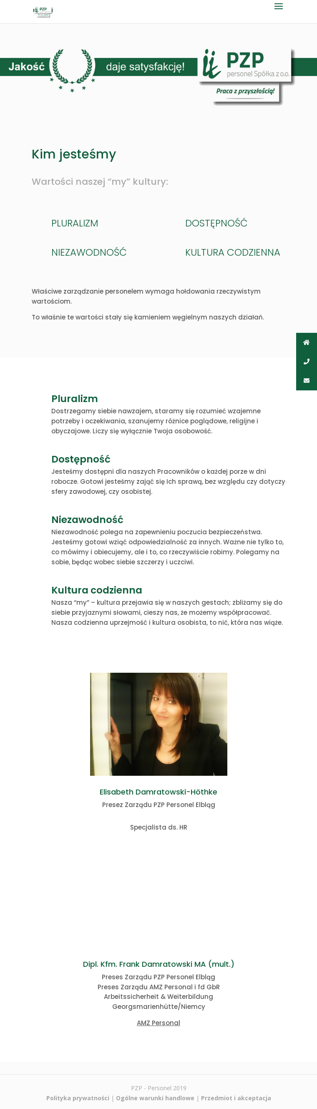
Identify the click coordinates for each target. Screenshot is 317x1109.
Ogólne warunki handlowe (155, 1098)
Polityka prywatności (77, 1098)
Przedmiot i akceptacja (236, 1098)
